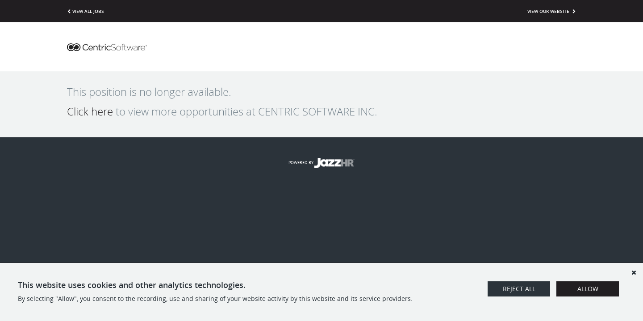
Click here (90, 111)
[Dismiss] (633, 272)
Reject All (519, 288)
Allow (587, 288)
